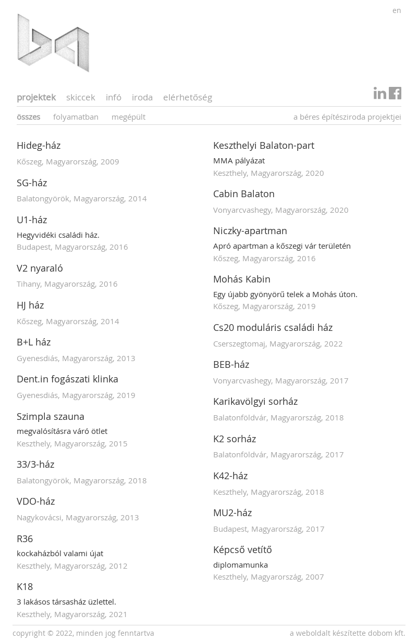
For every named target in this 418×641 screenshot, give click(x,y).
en (396, 10)
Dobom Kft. (386, 633)
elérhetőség (187, 97)
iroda (142, 97)
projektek (36, 97)
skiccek (80, 97)
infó (113, 97)
